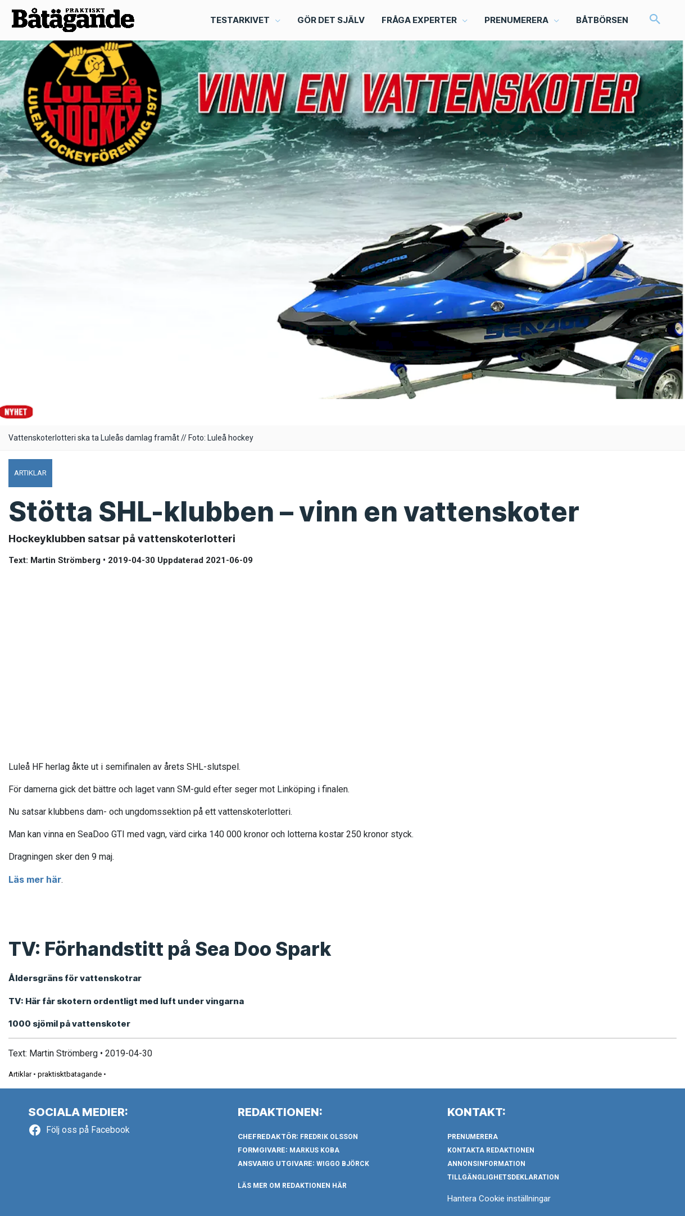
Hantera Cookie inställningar (499, 1199)
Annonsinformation (486, 1164)
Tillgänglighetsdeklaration (503, 1177)
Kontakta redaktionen (490, 1150)
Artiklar (19, 1074)
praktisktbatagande (70, 1074)
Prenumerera (472, 1137)
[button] (655, 20)
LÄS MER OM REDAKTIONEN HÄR (292, 1186)
